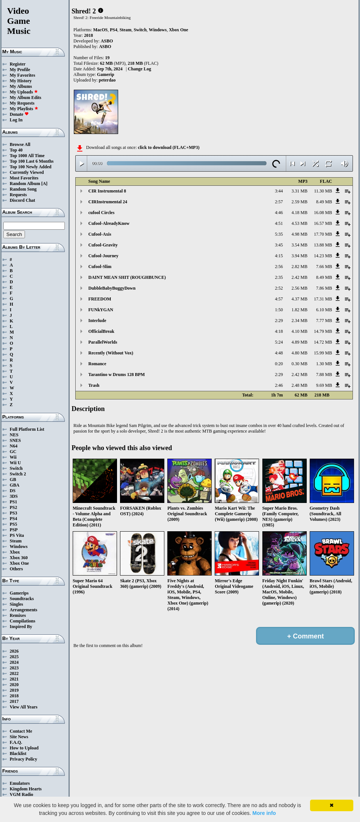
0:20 (279, 363)
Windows (19, 546)
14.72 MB (323, 342)
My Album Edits (25, 97)
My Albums (21, 86)
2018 (14, 695)
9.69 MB (324, 385)
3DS (14, 496)
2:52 (279, 288)
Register (18, 64)
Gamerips (19, 593)
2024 (14, 662)
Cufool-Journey (103, 255)
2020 (14, 684)
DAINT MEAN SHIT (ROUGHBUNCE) (127, 277)
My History (21, 80)
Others (16, 568)
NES (14, 434)
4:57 (279, 299)
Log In (16, 119)
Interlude (97, 320)
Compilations (22, 621)
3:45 (279, 245)
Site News (19, 736)
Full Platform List (27, 429)
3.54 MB (299, 245)
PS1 (13, 501)
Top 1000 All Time (27, 155)
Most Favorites (24, 178)
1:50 (279, 309)
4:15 (279, 255)
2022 (14, 673)
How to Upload (24, 748)
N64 (14, 446)
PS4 (13, 518)
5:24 (279, 342)
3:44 (279, 191)
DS (12, 490)
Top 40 (16, 150)
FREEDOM (99, 299)
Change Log (139, 68)
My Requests (22, 103)
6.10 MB (324, 309)
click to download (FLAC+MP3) (168, 147)
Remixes (18, 615)
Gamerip (105, 74)
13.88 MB (323, 245)
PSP (14, 529)
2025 (14, 656)
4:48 (279, 353)
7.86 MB (324, 288)
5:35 (279, 234)
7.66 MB (324, 266)
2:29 (279, 320)
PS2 (13, 507)
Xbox (15, 552)
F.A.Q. (16, 742)
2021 (14, 679)
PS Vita (17, 535)
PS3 (13, 513)
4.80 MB (299, 353)
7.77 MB (324, 320)
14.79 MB (323, 331)
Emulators (20, 783)
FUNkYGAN (100, 309)
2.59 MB (299, 201)
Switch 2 (18, 474)
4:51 (279, 223)
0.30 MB (299, 363)
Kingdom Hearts (26, 788)
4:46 (279, 212)
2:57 (279, 201)
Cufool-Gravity (103, 245)
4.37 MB (299, 299)
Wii (13, 457)
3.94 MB (299, 255)
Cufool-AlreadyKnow (108, 223)
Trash (94, 385)
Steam (16, 541)
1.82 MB (299, 309)
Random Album (25, 183)
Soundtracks (22, 598)
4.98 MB (299, 234)
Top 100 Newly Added (30, 166)
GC (13, 451)
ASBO (107, 41)
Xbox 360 (19, 557)
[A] (44, 183)
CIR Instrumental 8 (107, 191)
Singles (16, 604)
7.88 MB (324, 374)
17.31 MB (323, 299)
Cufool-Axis (99, 234)
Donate (19, 114)
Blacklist (18, 753)
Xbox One (19, 563)
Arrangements (23, 609)
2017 (14, 701)
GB (13, 479)
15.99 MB (323, 353)
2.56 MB (299, 288)
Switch (16, 468)
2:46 (279, 385)
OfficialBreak (101, 331)
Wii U (15, 462)
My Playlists (24, 108)
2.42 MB (299, 277)
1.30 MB (324, 363)
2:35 (279, 277)
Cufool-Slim (99, 266)
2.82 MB (299, 266)
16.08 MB (323, 212)
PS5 (13, 524)
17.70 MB (323, 234)
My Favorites (22, 75)
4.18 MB (299, 212)
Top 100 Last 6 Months (32, 161)
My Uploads (24, 92)
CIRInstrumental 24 (107, 201)
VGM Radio (21, 794)
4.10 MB (299, 331)
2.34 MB (299, 320)
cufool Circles (101, 212)
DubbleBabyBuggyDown (112, 288)
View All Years (23, 707)
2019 (14, 690)
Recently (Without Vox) (110, 353)
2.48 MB (299, 385)
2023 (14, 667)
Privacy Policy (23, 759)
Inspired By (21, 626)
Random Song (23, 189)
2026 (14, 651)
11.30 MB (323, 191)
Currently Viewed (27, 172)
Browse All (20, 144)
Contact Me (21, 731)
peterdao (107, 80)
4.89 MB (299, 342)
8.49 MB (324, 201)
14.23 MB (323, 255)
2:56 (279, 266)
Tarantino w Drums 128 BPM (116, 374)
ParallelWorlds (102, 342)
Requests (18, 194)
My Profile (20, 69)
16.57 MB (323, 223)
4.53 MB (299, 223)
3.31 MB (299, 191)
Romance (97, 363)
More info (264, 813)
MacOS (100, 29)
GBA (14, 485)
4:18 (279, 331)
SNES (15, 440)
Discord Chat (22, 200)
